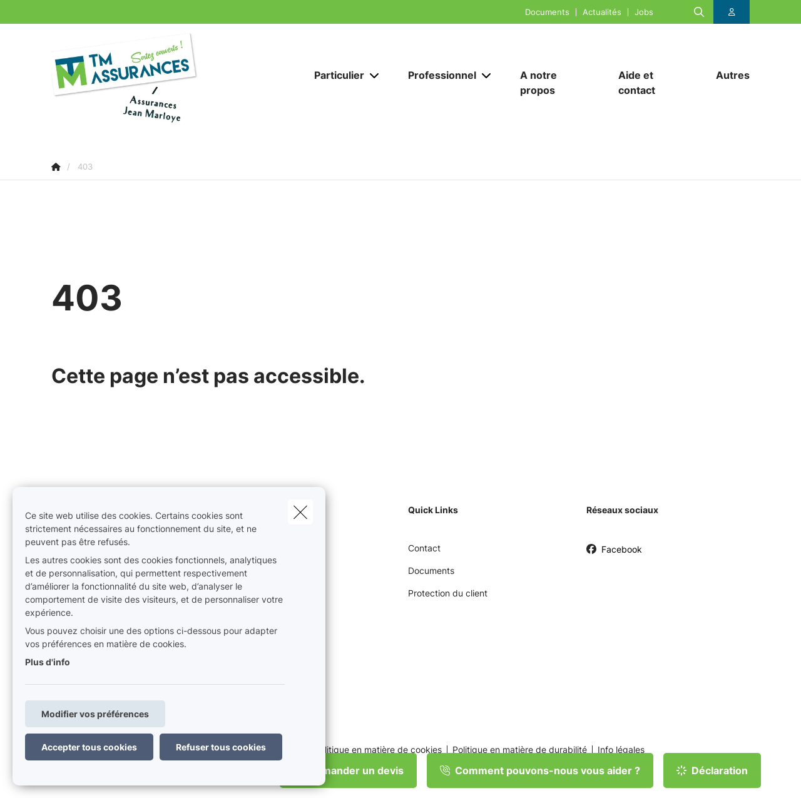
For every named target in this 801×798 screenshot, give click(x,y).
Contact (424, 548)
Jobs (644, 12)
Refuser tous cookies (221, 747)
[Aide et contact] (655, 82)
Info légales (621, 749)
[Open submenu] (375, 75)
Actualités (602, 12)
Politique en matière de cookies (378, 749)
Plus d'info (47, 662)
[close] (300, 511)
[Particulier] (334, 75)
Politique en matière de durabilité (519, 749)
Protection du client (447, 593)
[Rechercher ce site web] (699, 12)
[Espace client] (731, 12)
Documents (547, 12)
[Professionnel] (437, 75)
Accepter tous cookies (89, 747)
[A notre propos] (557, 82)
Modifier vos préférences (95, 713)
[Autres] (726, 75)
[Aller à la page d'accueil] (176, 83)
